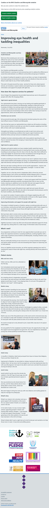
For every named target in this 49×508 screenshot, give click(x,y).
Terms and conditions (6, 500)
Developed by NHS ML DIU (7, 505)
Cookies (3, 496)
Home (2, 34)
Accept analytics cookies (9, 13)
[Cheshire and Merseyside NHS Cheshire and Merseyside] (9, 29)
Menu (23, 28)
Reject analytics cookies (9, 18)
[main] (24, 232)
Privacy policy (4, 498)
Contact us (3, 494)
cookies (46, 27)
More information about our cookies (11, 22)
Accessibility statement (6, 492)
